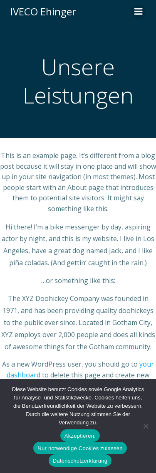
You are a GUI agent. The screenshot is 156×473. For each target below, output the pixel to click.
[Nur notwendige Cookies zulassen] (145, 426)
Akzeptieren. (80, 436)
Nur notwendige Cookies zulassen (79, 448)
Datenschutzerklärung (80, 461)
